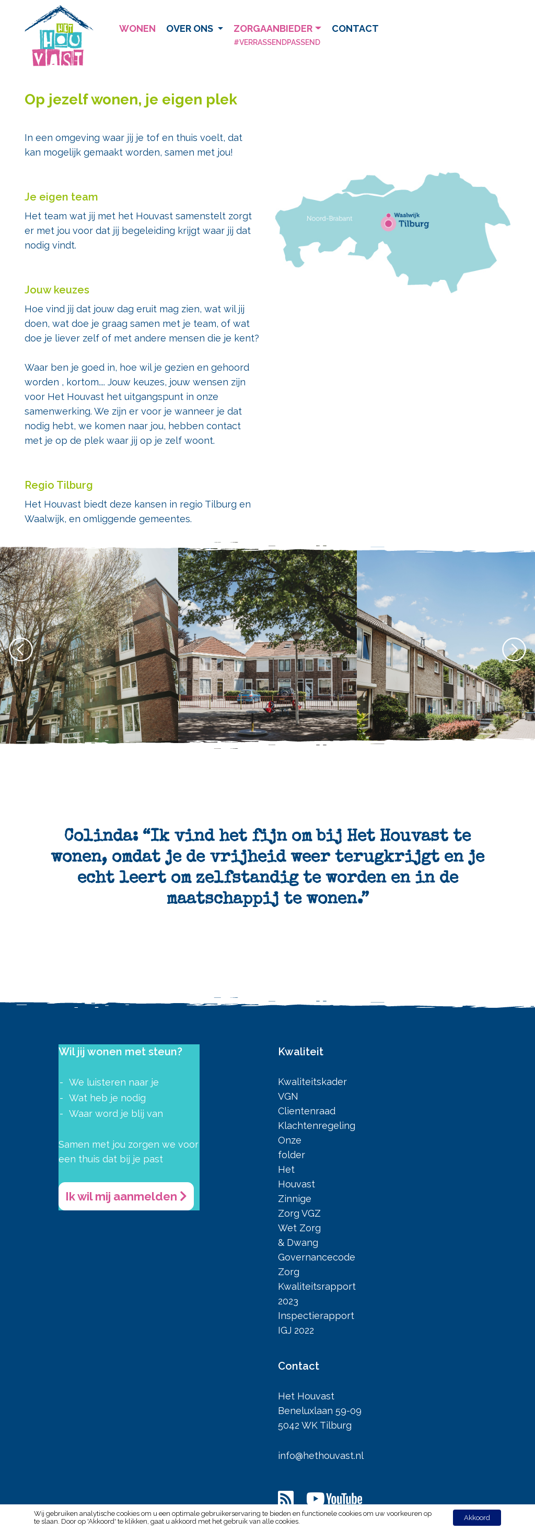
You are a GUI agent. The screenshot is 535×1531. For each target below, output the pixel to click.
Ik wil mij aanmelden (126, 1196)
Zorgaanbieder (277, 36)
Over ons (190, 28)
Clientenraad (306, 1110)
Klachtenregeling (316, 1125)
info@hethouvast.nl (321, 1455)
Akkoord (477, 1518)
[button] (514, 649)
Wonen (137, 28)
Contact (355, 28)
